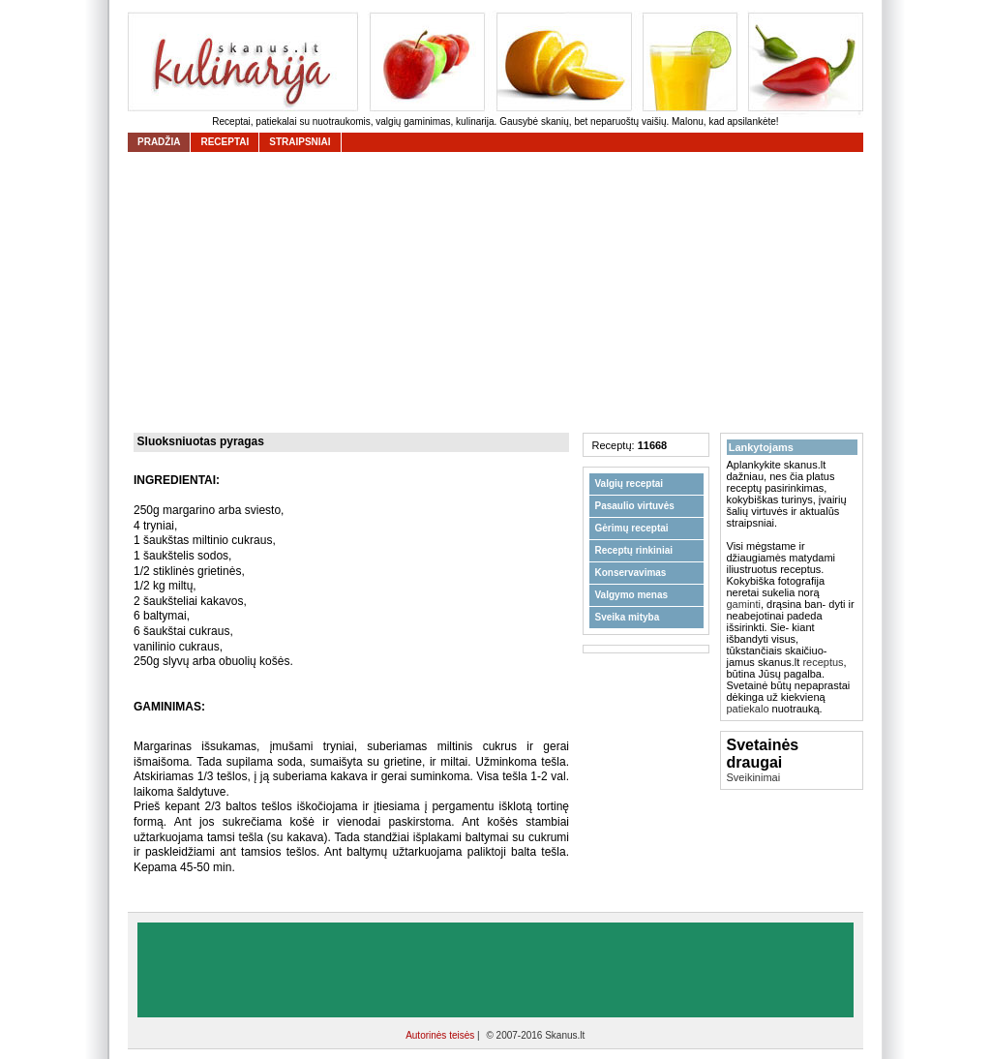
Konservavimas (631, 572)
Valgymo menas (632, 595)
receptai (224, 141)
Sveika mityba (627, 617)
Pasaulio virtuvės (635, 505)
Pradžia (158, 141)
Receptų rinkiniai (634, 550)
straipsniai (299, 141)
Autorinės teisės (441, 1035)
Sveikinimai (754, 777)
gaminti (744, 604)
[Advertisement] (500, 292)
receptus (822, 662)
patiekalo (748, 708)
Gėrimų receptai (632, 528)
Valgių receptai (629, 483)
